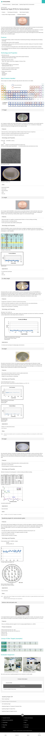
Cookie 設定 (26, 727)
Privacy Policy (4, 724)
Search (28, 735)
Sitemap (3, 727)
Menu (6, 735)
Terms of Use (26, 724)
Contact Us (17, 735)
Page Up (39, 735)
